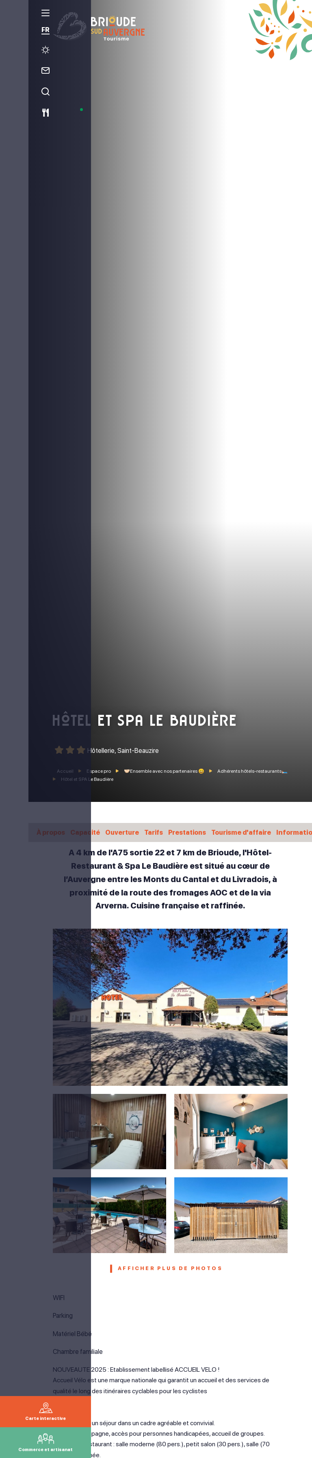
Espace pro (99, 771)
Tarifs (159, 832)
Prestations (194, 832)
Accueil (65, 771)
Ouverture (125, 832)
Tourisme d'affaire (251, 832)
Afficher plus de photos (170, 1269)
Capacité (87, 832)
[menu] (14, 15)
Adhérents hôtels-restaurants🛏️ (252, 771)
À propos (52, 832)
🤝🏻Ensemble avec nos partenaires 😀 (164, 771)
